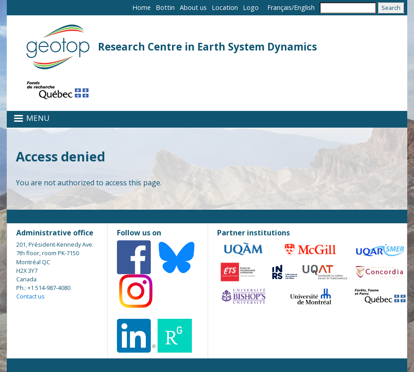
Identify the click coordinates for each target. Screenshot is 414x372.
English (304, 7)
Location (225, 7)
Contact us (30, 296)
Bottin (165, 7)
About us (193, 7)
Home (141, 7)
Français (279, 7)
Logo (251, 7)
